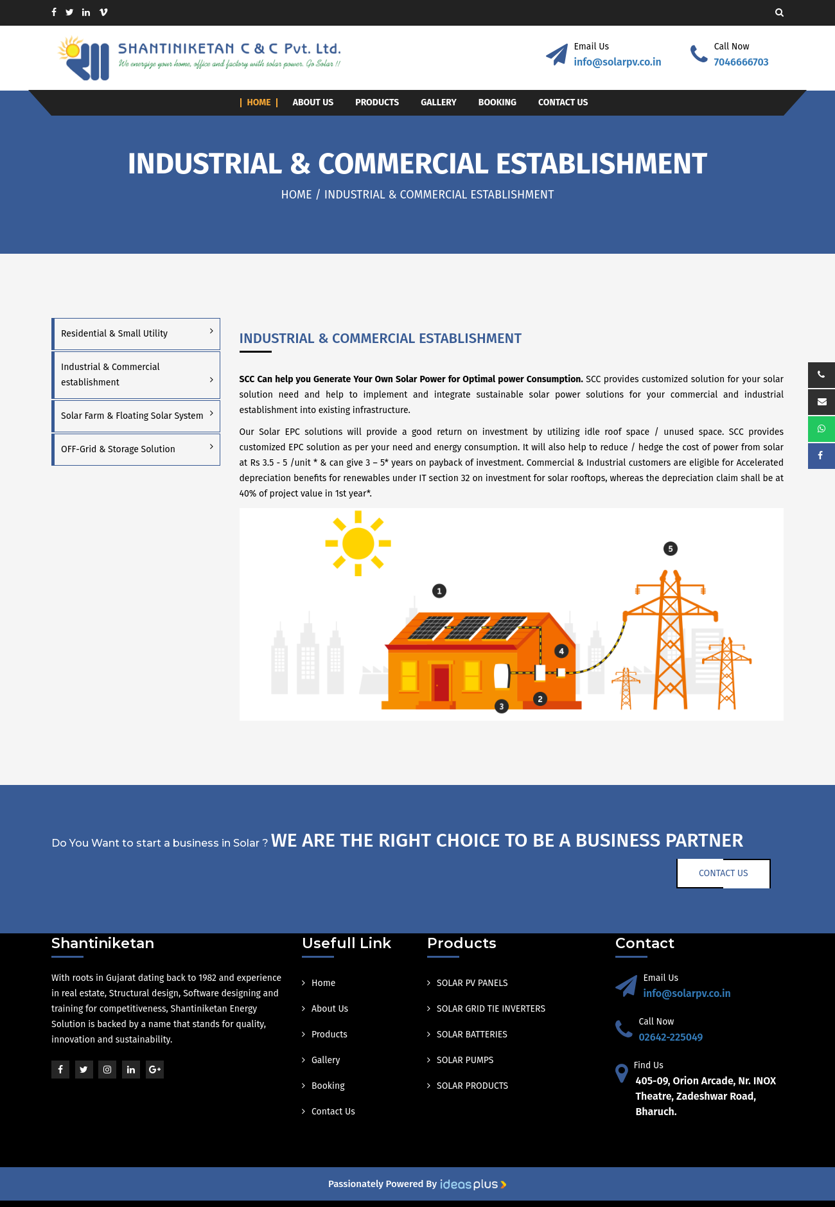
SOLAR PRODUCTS (467, 1085)
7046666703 (741, 62)
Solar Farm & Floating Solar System (132, 415)
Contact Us (563, 102)
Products (377, 102)
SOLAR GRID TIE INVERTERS (486, 1008)
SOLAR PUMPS (460, 1060)
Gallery (439, 102)
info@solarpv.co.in (618, 62)
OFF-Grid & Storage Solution (118, 449)
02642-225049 (671, 1037)
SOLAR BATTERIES (467, 1034)
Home (258, 102)
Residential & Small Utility (114, 333)
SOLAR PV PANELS (467, 983)
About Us (313, 102)
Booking (497, 102)
